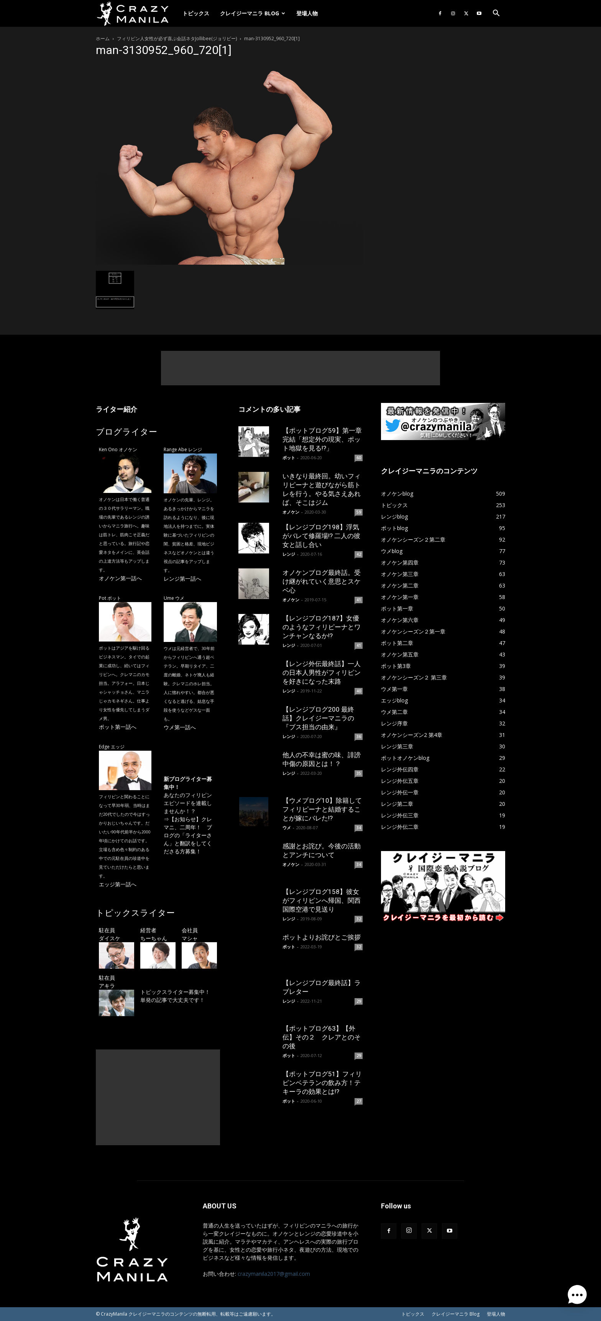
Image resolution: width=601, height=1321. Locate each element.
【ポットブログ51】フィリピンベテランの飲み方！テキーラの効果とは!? (322, 1082)
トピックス (195, 13)
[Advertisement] (300, 368)
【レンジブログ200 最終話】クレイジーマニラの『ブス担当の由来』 (318, 718)
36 (358, 736)
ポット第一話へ (117, 726)
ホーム (103, 38)
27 (358, 1101)
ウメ (286, 827)
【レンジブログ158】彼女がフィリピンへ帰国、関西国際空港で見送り (321, 900)
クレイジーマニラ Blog (252, 13)
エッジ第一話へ (117, 884)
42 (358, 554)
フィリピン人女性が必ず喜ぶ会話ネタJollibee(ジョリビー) (177, 38)
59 (358, 512)
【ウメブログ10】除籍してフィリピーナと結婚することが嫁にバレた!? (322, 809)
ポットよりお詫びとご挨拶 (321, 937)
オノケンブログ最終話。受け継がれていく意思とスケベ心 (321, 581)
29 (358, 1001)
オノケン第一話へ (120, 578)
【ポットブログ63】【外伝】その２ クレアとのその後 (321, 1037)
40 (358, 691)
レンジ (288, 554)
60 (358, 457)
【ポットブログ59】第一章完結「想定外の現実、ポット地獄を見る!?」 (322, 439)
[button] (496, 14)
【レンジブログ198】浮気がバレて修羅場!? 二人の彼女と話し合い (321, 535)
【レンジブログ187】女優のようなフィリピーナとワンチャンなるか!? (321, 627)
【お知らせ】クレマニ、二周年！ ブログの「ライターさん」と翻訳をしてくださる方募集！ (188, 835)
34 (358, 827)
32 (358, 919)
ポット (288, 457)
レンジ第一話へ (182, 578)
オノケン (290, 512)
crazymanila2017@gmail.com (274, 1273)
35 (358, 773)
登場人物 (307, 13)
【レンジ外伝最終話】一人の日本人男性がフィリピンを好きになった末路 (321, 672)
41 (358, 599)
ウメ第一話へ (180, 727)
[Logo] (136, 13)
